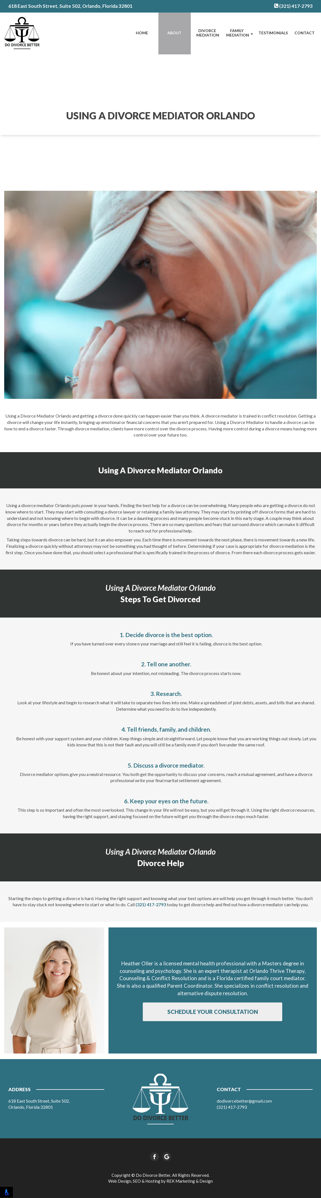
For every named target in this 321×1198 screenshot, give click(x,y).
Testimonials (273, 32)
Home (142, 32)
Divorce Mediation (207, 33)
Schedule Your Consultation (212, 1011)
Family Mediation (237, 33)
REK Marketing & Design (189, 1180)
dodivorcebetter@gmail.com (244, 1100)
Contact (305, 32)
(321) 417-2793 (293, 6)
